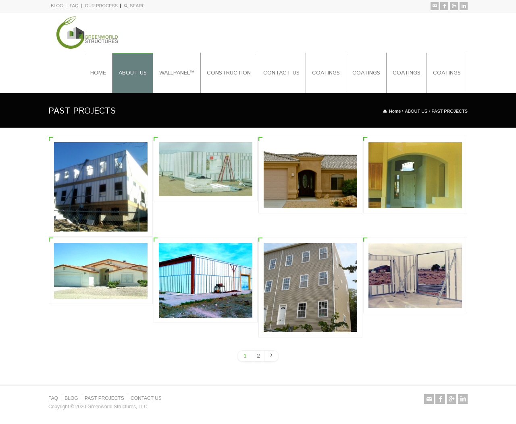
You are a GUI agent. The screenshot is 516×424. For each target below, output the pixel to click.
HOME (98, 73)
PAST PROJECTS (104, 398)
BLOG (57, 5)
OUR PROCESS (101, 5)
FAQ (74, 5)
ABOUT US (133, 73)
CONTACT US (281, 73)
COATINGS (326, 73)
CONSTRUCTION (229, 73)
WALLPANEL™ (176, 73)
